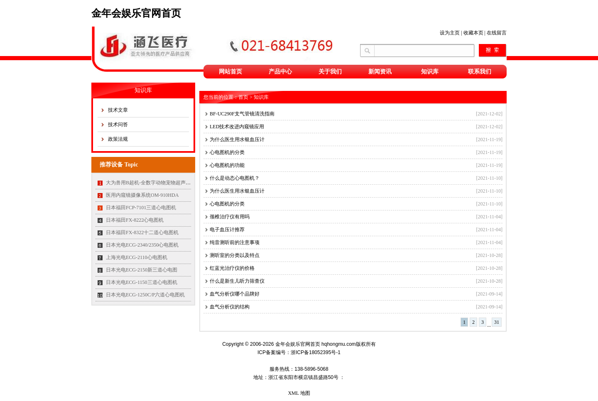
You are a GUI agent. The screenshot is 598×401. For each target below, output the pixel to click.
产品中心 (280, 71)
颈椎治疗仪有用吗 (230, 217)
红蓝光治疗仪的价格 (232, 268)
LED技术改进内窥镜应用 (237, 127)
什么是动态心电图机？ (235, 178)
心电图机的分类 (227, 152)
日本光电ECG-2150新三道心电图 (141, 270)
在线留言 (497, 33)
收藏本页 (473, 33)
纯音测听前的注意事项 (235, 242)
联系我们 (479, 71)
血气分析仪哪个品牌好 (235, 294)
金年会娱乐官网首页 (136, 13)
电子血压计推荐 (227, 229)
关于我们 (330, 71)
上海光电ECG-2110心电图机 (136, 257)
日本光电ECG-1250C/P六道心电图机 (145, 295)
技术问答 (118, 124)
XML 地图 (299, 393)
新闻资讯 (380, 71)
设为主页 (450, 33)
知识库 (430, 71)
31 (496, 322)
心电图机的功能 (230, 165)
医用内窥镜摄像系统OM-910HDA (142, 195)
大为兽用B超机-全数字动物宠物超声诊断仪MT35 (159, 183)
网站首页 (230, 71)
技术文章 (118, 110)
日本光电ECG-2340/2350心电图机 (142, 245)
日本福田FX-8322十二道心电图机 (142, 232)
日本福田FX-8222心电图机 (135, 220)
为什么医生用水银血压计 (237, 139)
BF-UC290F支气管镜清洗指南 (242, 114)
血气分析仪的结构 (230, 307)
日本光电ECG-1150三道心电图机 (141, 282)
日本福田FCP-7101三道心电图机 (141, 207)
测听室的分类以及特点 (237, 255)
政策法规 (118, 139)
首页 (243, 97)
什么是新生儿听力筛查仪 (237, 281)
